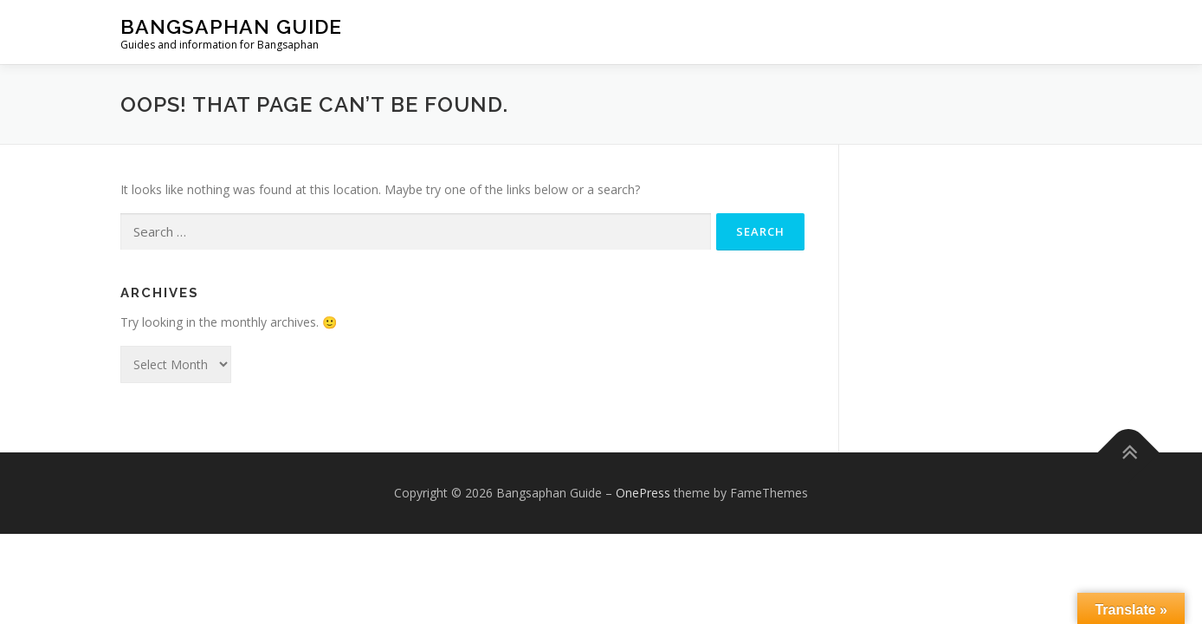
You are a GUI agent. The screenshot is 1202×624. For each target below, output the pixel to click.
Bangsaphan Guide (231, 26)
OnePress (643, 492)
